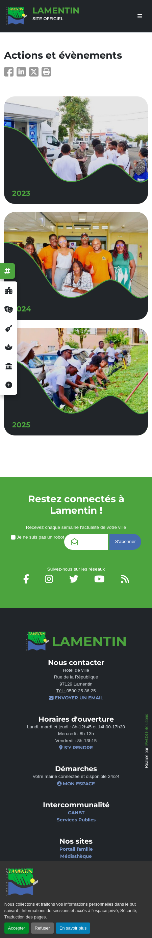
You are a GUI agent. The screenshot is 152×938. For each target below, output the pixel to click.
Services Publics (76, 819)
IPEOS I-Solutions (146, 730)
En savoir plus (72, 928)
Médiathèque (76, 856)
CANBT (76, 812)
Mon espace (76, 783)
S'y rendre (76, 747)
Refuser (42, 928)
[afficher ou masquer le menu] (140, 16)
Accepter (16, 928)
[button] (46, 74)
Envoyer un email (76, 697)
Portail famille (76, 849)
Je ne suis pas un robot (37, 537)
